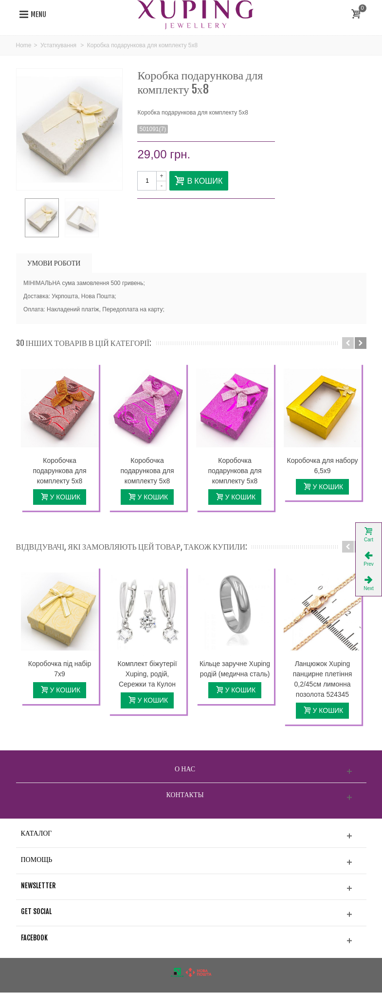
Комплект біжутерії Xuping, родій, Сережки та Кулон (147, 675)
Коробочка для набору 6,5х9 (322, 467)
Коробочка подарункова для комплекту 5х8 (59, 472)
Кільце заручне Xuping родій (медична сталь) (235, 670)
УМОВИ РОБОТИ (54, 264)
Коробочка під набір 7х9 (59, 670)
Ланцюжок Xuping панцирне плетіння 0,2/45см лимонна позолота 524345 (322, 680)
